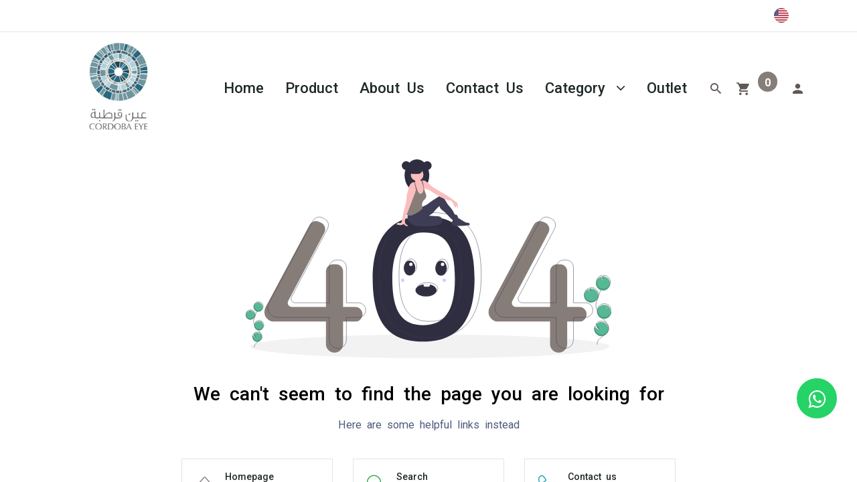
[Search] (715, 87)
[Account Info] (797, 87)
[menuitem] (244, 86)
